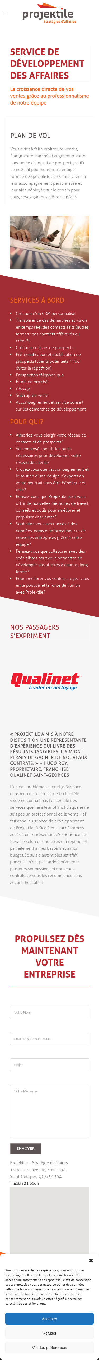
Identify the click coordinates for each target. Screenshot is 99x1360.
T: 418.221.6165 (24, 1183)
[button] (91, 1260)
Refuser (49, 1333)
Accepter (49, 1318)
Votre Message (49, 1111)
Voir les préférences (49, 1347)
